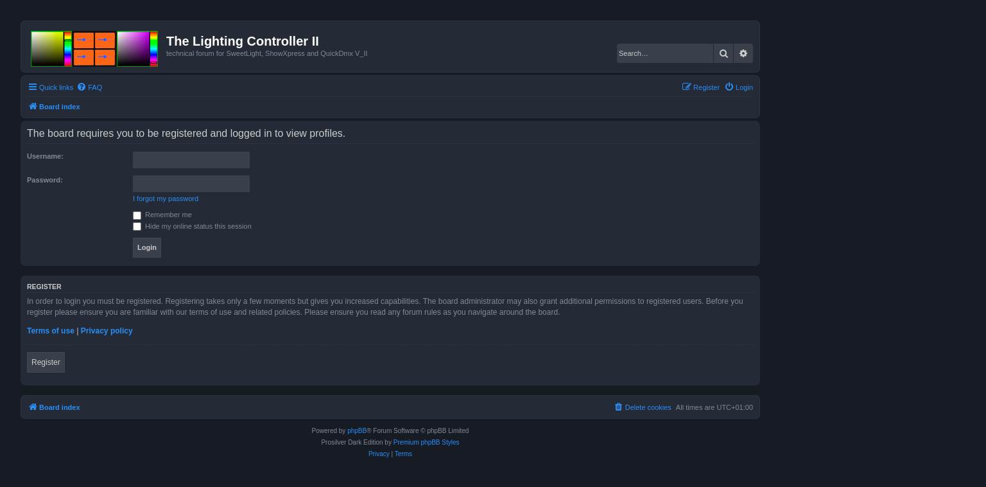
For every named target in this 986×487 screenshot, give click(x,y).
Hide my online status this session (192, 226)
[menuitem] (89, 87)
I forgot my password (165, 198)
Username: (45, 156)
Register (45, 362)
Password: (45, 180)
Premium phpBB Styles (427, 442)
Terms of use (50, 330)
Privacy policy (107, 330)
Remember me (162, 214)
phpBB (357, 430)
